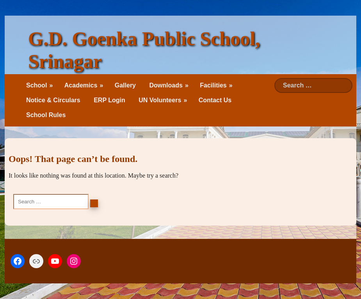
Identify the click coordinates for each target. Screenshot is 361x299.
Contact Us (215, 100)
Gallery (125, 85)
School (36, 85)
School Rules (46, 115)
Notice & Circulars (53, 100)
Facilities (213, 85)
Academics (81, 85)
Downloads (165, 85)
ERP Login (109, 100)
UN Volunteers (160, 100)
